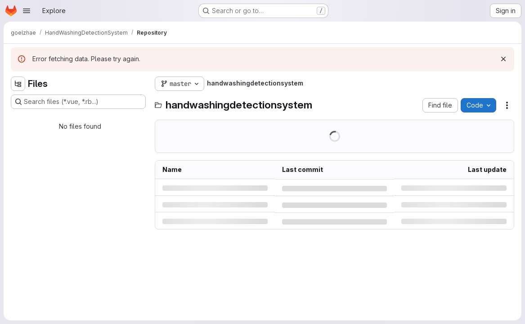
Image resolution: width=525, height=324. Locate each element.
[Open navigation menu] (26, 11)
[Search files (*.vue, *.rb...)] (78, 101)
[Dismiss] (503, 59)
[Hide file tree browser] (18, 83)
